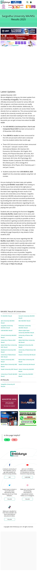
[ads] (9, 402)
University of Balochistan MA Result (27, 351)
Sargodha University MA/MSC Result (7, 327)
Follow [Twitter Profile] (9, 499)
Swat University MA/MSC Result (26, 375)
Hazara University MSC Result (7, 361)
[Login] (30, 2)
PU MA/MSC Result (6, 316)
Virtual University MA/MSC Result (9, 336)
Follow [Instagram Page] (27, 499)
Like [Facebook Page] (10, 477)
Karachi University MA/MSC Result (27, 317)
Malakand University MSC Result (8, 351)
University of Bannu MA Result (26, 336)
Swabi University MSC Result (9, 369)
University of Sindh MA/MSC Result (9, 375)
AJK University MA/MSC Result (8, 322)
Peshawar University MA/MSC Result (25, 327)
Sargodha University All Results (8, 385)
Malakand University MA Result (26, 346)
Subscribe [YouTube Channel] (27, 477)
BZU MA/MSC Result (24, 321)
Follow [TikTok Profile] (9, 519)
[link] (27, 2)
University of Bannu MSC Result (8, 341)
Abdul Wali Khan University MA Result (27, 341)
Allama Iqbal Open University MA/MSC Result (26, 331)
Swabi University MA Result (27, 364)
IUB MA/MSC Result (6, 330)
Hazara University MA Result (27, 355)
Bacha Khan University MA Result (26, 361)
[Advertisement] (18, 67)
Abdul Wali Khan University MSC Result (9, 346)
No (14, 440)
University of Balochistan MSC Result (8, 356)
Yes (7, 440)
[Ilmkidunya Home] (5, 2)
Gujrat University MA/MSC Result (26, 370)
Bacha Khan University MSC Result (9, 365)
